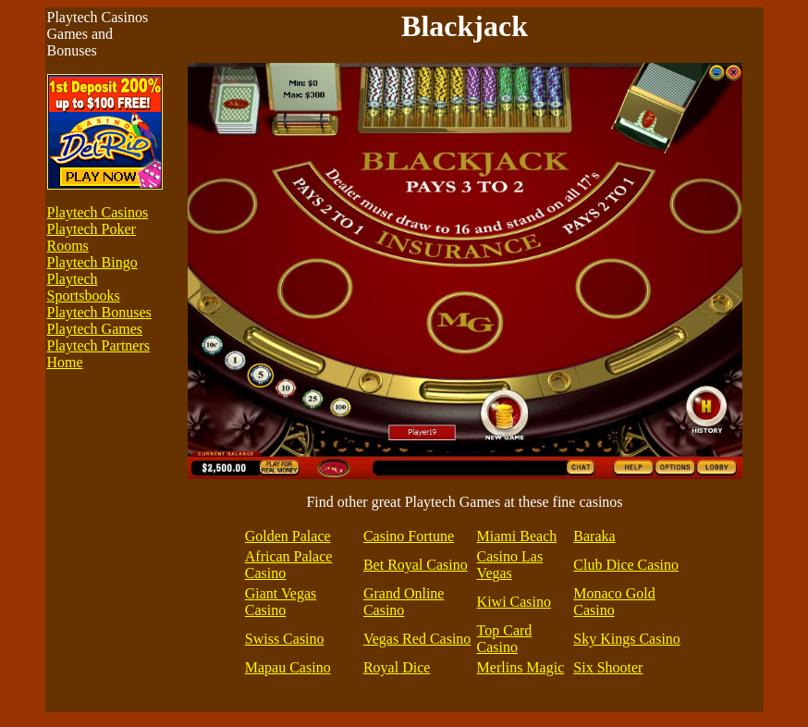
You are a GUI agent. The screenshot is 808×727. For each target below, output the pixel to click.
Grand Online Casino (404, 601)
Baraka (594, 536)
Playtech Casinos (98, 212)
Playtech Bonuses (99, 312)
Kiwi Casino (514, 602)
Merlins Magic (521, 667)
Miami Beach (517, 536)
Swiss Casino (284, 639)
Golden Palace (288, 536)
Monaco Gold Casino (614, 601)
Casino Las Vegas (510, 564)
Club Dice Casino (626, 565)
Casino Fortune (408, 536)
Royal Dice (396, 667)
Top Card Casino (505, 638)
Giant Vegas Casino (280, 601)
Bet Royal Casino (415, 565)
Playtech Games (95, 329)
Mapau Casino (288, 667)
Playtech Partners (99, 345)
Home (65, 362)
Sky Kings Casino (626, 639)
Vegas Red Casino (417, 639)
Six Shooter (608, 667)
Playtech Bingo (92, 262)
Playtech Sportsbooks (83, 287)
